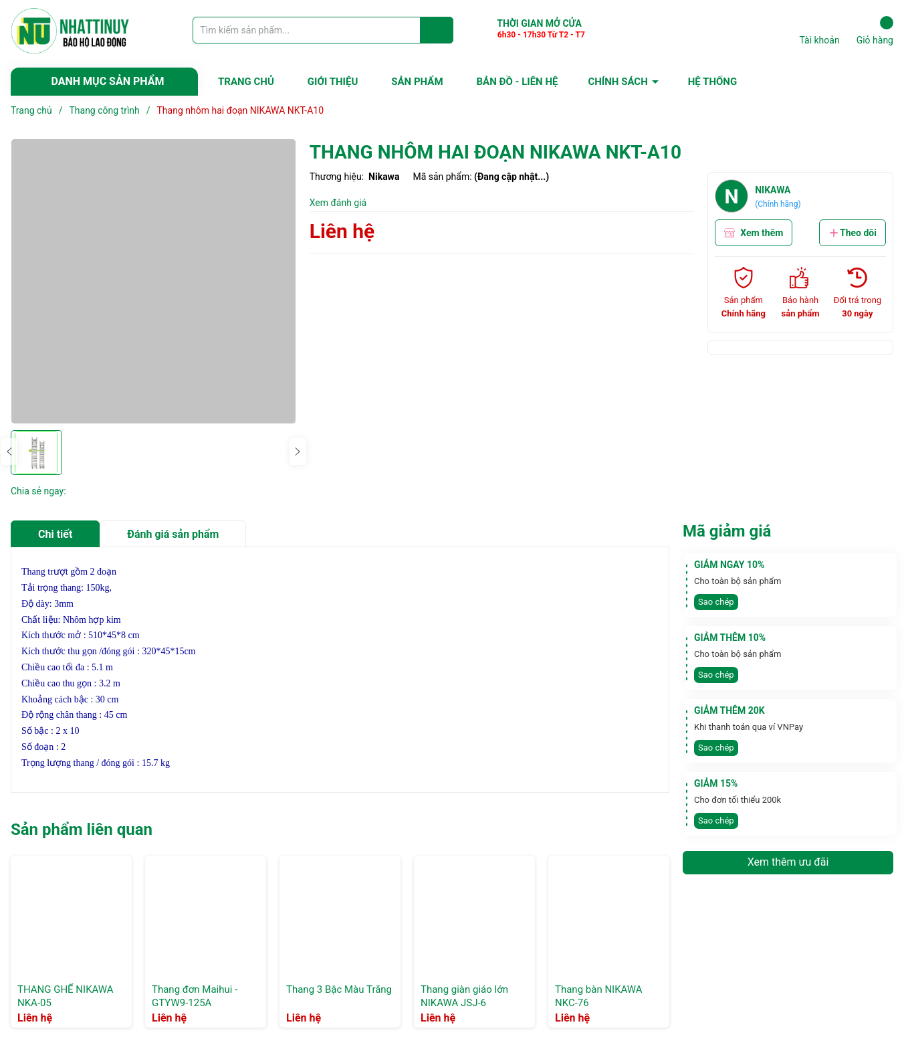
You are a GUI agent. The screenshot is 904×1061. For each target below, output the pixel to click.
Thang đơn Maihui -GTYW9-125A (194, 996)
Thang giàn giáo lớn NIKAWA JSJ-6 (464, 996)
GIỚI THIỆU (333, 82)
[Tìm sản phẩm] (323, 30)
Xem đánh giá (338, 202)
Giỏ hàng (875, 30)
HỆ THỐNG (712, 82)
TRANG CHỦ (246, 82)
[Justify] (437, 30)
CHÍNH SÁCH (617, 82)
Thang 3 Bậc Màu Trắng (339, 989)
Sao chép (716, 602)
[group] (153, 281)
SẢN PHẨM (417, 82)
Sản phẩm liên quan (81, 829)
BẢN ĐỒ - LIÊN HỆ (517, 82)
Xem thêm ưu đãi (788, 862)
